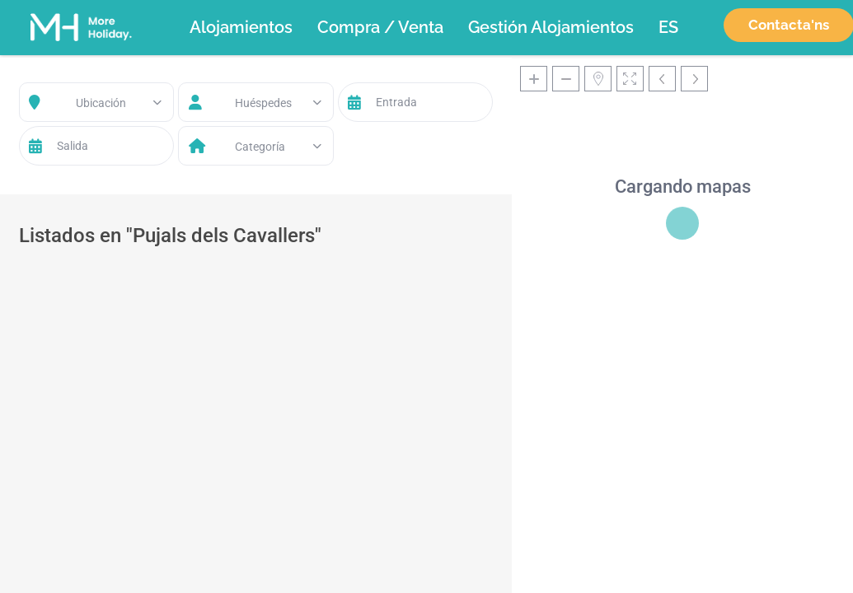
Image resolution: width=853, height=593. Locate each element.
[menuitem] (668, 27)
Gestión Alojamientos (551, 27)
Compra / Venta (380, 27)
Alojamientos (241, 27)
